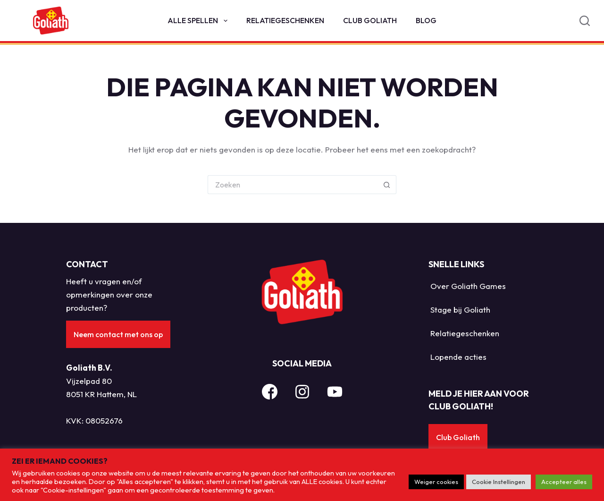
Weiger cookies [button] (436, 481)
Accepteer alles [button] (564, 481)
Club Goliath (370, 20)
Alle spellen (199, 20)
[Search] (584, 21)
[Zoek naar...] (293, 184)
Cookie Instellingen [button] (498, 481)
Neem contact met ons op (118, 334)
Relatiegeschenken (285, 20)
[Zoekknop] (387, 184)
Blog (426, 20)
